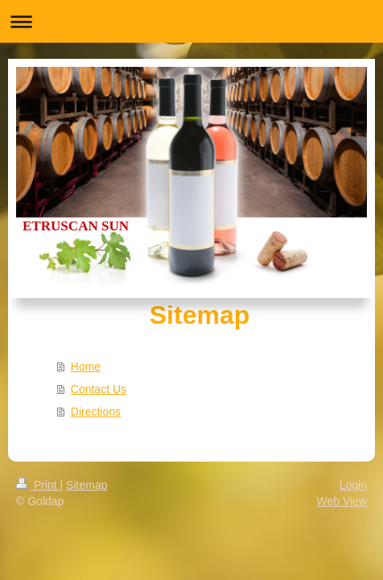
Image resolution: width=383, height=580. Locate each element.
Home (86, 366)
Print (38, 484)
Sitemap (86, 484)
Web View (341, 501)
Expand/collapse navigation (191, 21)
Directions (96, 411)
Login (353, 484)
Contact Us (98, 389)
